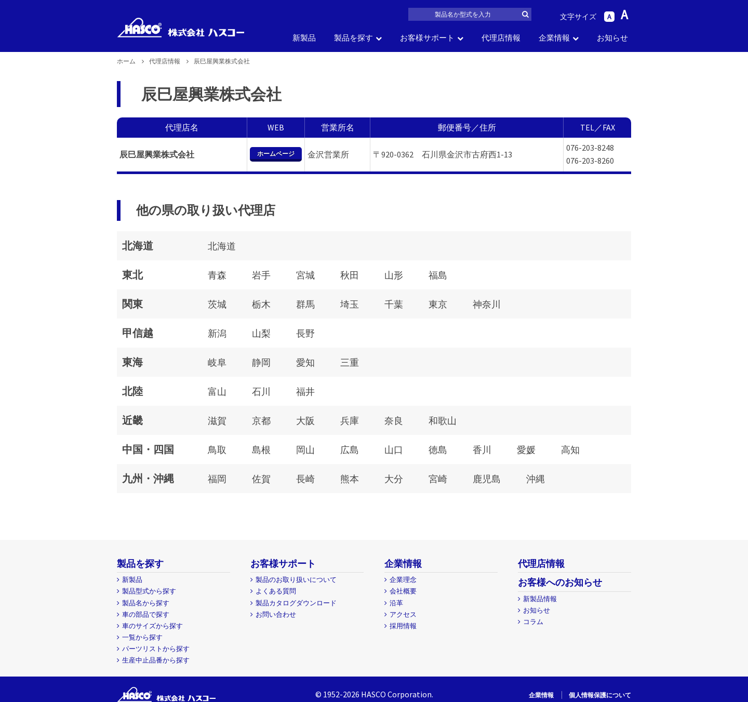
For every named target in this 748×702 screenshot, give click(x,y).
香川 (482, 450)
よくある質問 (276, 591)
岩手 (261, 275)
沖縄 (535, 479)
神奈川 (487, 304)
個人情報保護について (600, 695)
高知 (570, 450)
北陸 (132, 391)
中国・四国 (148, 449)
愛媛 (526, 450)
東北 (132, 274)
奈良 (393, 421)
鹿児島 (487, 479)
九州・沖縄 (148, 478)
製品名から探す (145, 603)
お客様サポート (427, 38)
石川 (261, 392)
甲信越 (137, 332)
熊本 (349, 479)
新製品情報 (540, 598)
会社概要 (403, 591)
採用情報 (403, 625)
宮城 (305, 275)
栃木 (261, 304)
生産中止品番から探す (156, 660)
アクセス (403, 614)
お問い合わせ (276, 614)
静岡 (261, 362)
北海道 (137, 245)
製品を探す (353, 38)
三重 (349, 362)
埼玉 (349, 304)
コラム (533, 621)
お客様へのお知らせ (560, 582)
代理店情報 (501, 38)
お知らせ (612, 38)
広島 (349, 450)
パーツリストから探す (156, 648)
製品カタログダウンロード (296, 603)
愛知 (305, 362)
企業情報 (554, 38)
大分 (393, 479)
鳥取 (217, 450)
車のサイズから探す (152, 625)
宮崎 (438, 479)
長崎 (305, 479)
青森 (217, 275)
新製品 (304, 38)
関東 (132, 303)
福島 (438, 275)
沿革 (396, 603)
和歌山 (443, 421)
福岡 (217, 479)
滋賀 (217, 421)
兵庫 (349, 421)
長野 (305, 333)
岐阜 (217, 362)
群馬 (305, 304)
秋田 (349, 275)
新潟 (217, 333)
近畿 (132, 420)
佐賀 (261, 479)
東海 (132, 361)
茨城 (217, 304)
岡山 (305, 450)
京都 (261, 421)
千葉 (393, 304)
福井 (305, 392)
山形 (393, 275)
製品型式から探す (149, 591)
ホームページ (276, 153)
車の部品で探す (145, 614)
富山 (217, 392)
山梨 (261, 333)
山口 (393, 450)
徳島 (438, 450)
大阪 (305, 421)
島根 (261, 450)
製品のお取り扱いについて (296, 579)
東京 (438, 304)
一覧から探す (142, 637)
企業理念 (403, 579)
